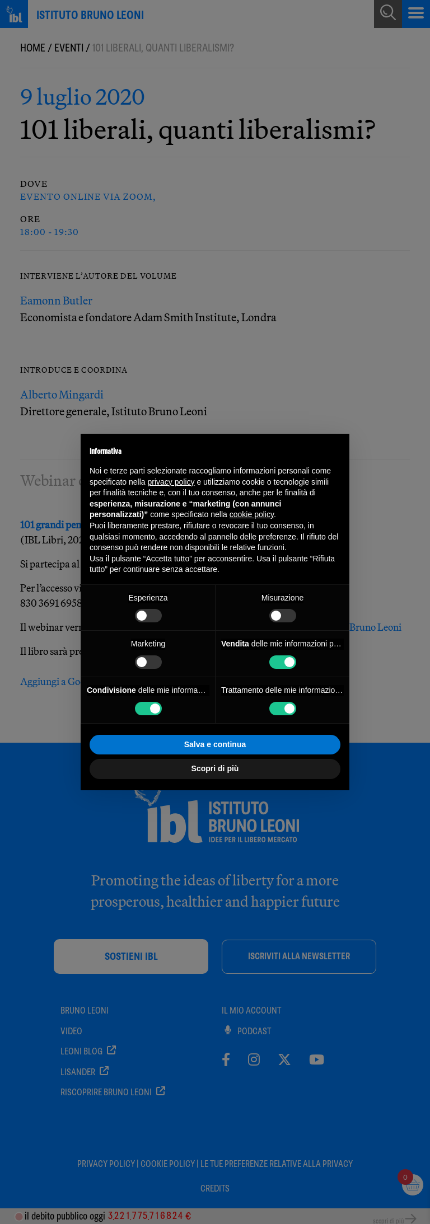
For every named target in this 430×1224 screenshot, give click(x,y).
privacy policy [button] (171, 481)
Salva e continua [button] (215, 744)
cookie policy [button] (252, 514)
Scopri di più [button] (215, 768)
